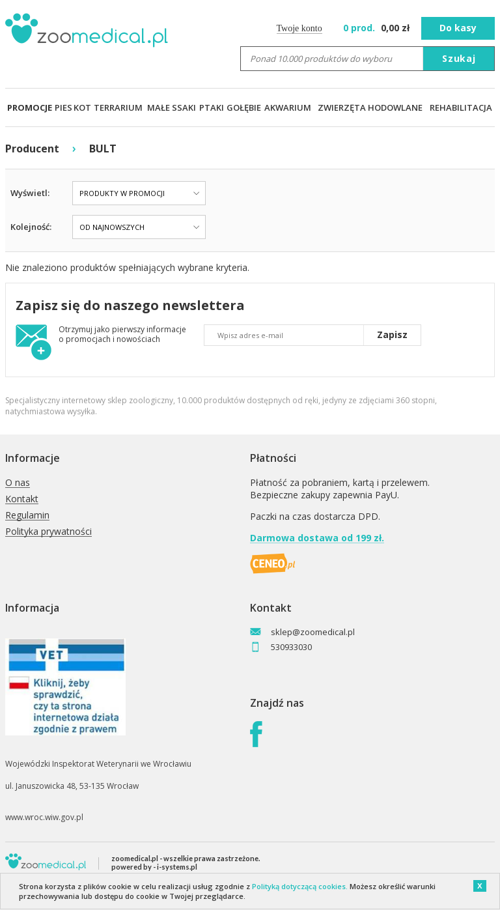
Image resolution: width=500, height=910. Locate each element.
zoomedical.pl (134, 858)
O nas (17, 483)
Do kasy (458, 27)
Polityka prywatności (48, 532)
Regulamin (27, 515)
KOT (82, 107)
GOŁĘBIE (244, 107)
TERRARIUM (118, 107)
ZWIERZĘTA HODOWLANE (370, 107)
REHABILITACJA (461, 107)
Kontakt (21, 499)
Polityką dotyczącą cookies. (300, 886)
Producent (32, 148)
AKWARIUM (287, 107)
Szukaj (459, 58)
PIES (63, 107)
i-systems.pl (177, 866)
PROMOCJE (29, 107)
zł (378, 27)
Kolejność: (30, 227)
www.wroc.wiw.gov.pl (44, 817)
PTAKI (211, 107)
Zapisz (392, 334)
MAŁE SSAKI (171, 107)
